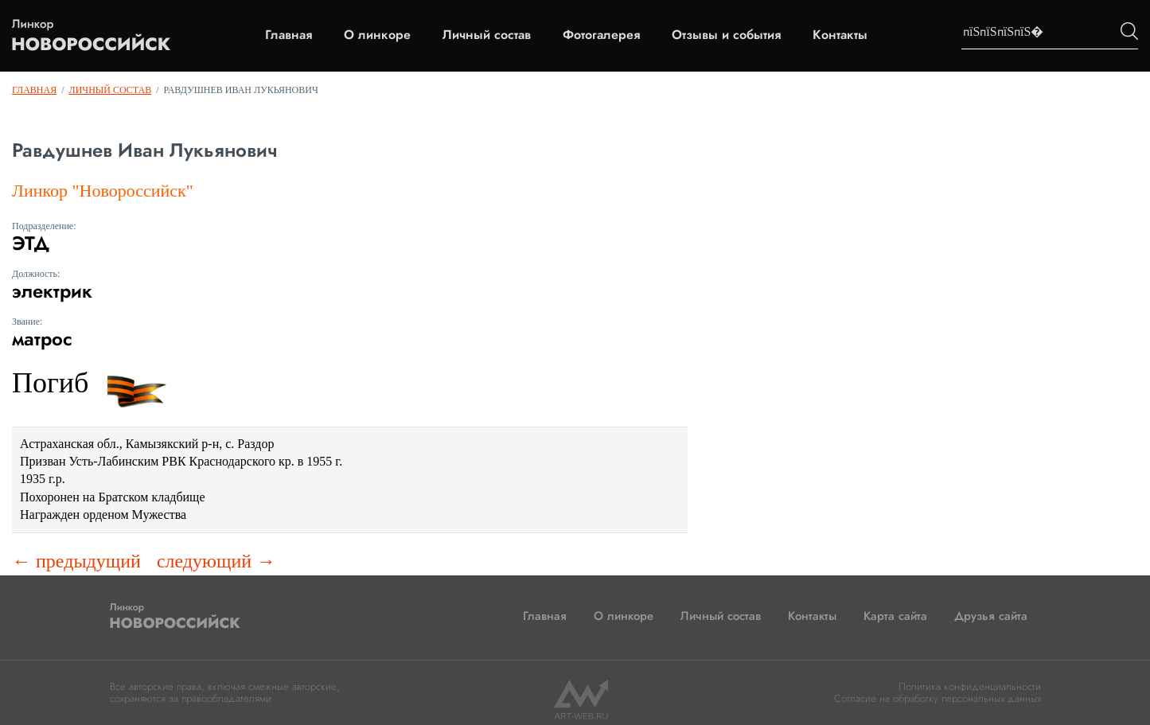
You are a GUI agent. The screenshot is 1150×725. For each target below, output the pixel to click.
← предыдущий (76, 561)
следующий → (216, 561)
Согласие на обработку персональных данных (937, 698)
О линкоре (377, 35)
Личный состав (486, 35)
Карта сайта (895, 616)
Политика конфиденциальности (970, 686)
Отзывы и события (726, 35)
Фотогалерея (601, 35)
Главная (288, 35)
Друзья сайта (990, 616)
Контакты (840, 35)
